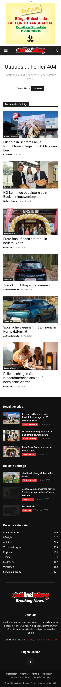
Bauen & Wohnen (11, 136)
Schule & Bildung (10, 187)
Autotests (8, 280)
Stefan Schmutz (10, 201)
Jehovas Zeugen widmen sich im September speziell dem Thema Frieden (38, 492)
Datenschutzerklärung (20, 677)
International (28, 499)
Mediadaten (11, 673)
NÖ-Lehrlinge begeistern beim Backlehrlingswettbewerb (25, 195)
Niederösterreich (29, 480)
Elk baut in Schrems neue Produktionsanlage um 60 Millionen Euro (30, 146)
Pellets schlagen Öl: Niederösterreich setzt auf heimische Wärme (23, 378)
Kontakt (35, 673)
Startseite (38, 89)
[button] (5, 50)
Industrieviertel (10, 233)
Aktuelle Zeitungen (42, 677)
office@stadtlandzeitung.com (42, 639)
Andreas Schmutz (11, 289)
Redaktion (7, 154)
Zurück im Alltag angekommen (26, 285)
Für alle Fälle (28, 506)
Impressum (47, 673)
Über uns (24, 673)
